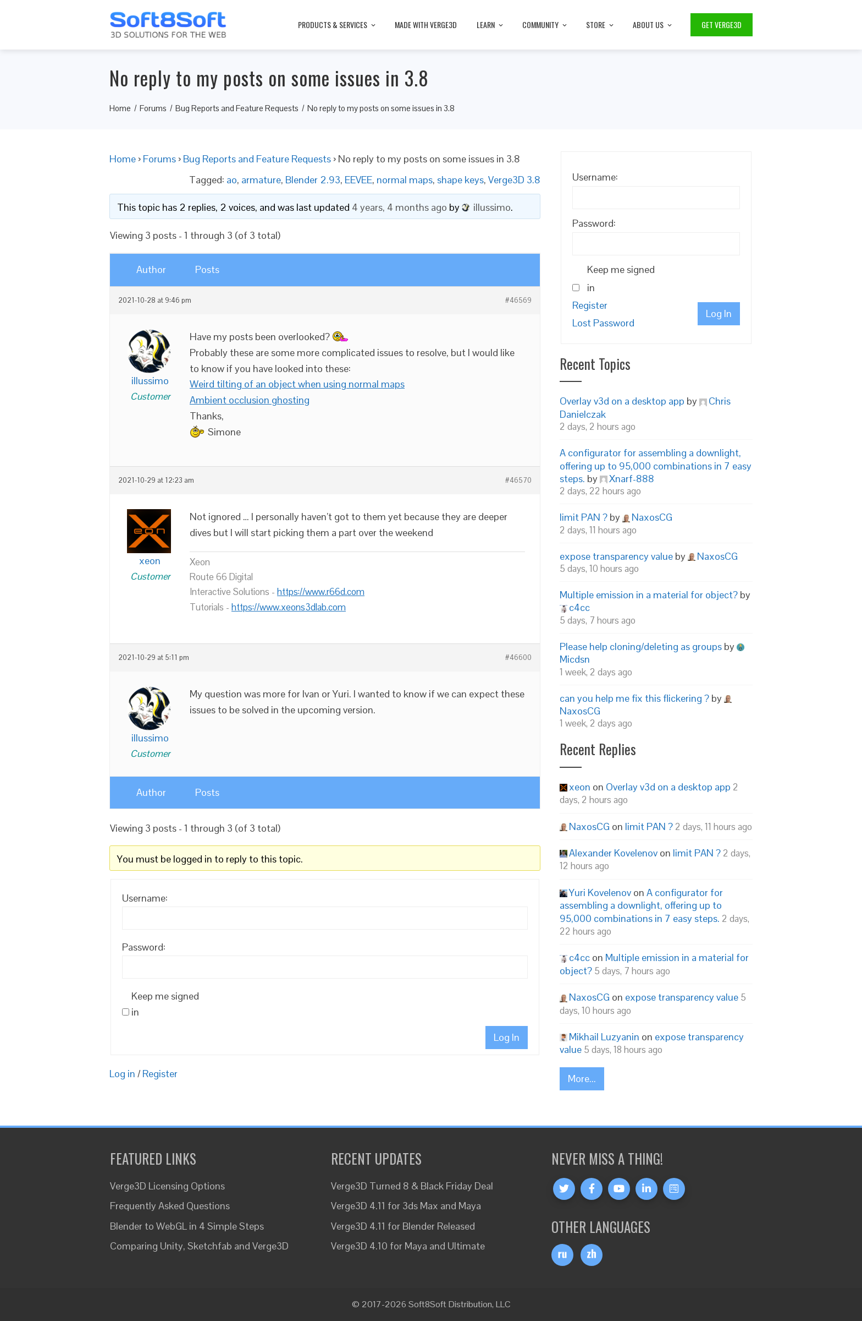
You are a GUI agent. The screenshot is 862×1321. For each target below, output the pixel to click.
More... (582, 1078)
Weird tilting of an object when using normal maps (297, 384)
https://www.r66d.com (320, 592)
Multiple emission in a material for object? (649, 594)
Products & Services (337, 24)
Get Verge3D (721, 24)
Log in (122, 1073)
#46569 (518, 300)
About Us (653, 24)
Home (122, 158)
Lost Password (603, 322)
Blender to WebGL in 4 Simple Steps (187, 1226)
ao (231, 179)
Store (600, 24)
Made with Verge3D (426, 24)
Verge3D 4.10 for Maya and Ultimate (408, 1246)
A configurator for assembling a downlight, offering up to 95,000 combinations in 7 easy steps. (656, 465)
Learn (491, 24)
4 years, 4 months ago (399, 207)
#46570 (518, 480)
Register (160, 1073)
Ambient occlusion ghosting (250, 400)
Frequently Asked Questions (170, 1205)
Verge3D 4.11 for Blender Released (403, 1226)
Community (545, 24)
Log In (507, 1037)
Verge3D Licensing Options (167, 1186)
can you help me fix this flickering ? (634, 698)
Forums (159, 158)
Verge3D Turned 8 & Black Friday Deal (412, 1186)
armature (261, 179)
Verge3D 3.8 (514, 179)
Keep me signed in (165, 1004)
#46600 (518, 657)
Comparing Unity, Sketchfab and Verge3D (199, 1246)
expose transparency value (616, 556)
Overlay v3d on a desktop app (622, 401)
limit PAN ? (583, 517)
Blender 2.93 (312, 179)
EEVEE (358, 179)
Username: (145, 898)
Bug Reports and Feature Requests (257, 158)
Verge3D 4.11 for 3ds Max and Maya (406, 1205)
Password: (143, 947)
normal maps (405, 179)
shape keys (460, 179)
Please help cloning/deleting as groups (641, 646)
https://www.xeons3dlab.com (288, 607)
